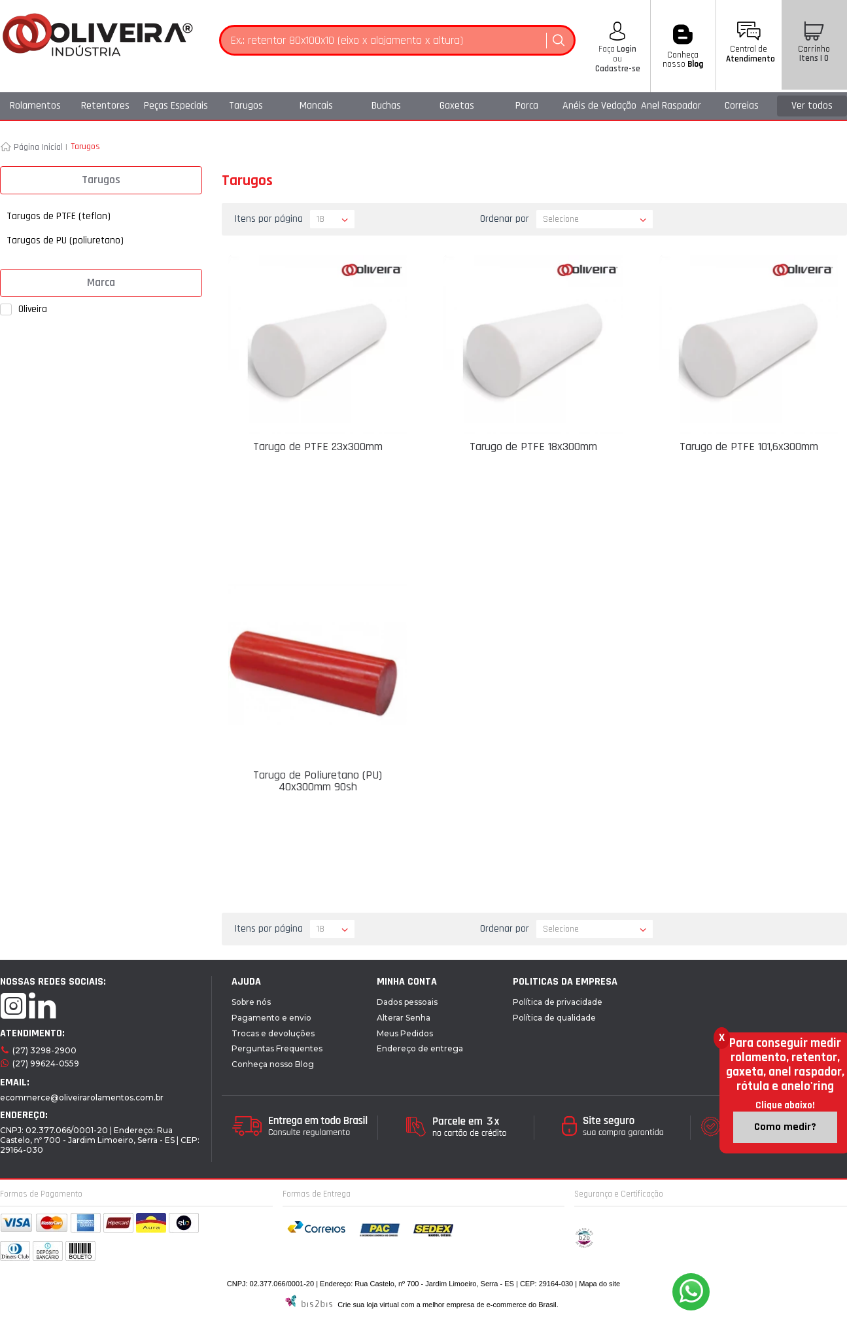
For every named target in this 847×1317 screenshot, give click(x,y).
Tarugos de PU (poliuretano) (65, 240)
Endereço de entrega (420, 1048)
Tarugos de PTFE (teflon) (59, 216)
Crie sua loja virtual (368, 1304)
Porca (526, 106)
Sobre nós (251, 1002)
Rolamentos (35, 106)
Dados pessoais (407, 1002)
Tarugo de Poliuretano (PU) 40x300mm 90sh (317, 780)
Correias (742, 106)
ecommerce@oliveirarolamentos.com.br (82, 1097)
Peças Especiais (176, 106)
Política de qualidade (554, 1018)
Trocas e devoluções (273, 1033)
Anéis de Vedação (599, 106)
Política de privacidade (557, 1002)
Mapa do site (599, 1284)
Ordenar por (504, 219)
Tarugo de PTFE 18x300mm (533, 446)
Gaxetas (457, 106)
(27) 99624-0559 (45, 1063)
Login (625, 49)
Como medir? (785, 1127)
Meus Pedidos (405, 1033)
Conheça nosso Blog (273, 1064)
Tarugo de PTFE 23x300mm (318, 446)
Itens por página (269, 219)
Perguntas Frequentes (277, 1048)
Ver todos (812, 106)
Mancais (316, 106)
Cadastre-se (617, 68)
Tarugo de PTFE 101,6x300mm (749, 446)
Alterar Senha (403, 1018)
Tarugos (246, 106)
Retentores (105, 106)
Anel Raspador (671, 106)
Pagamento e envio (271, 1018)
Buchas (386, 106)
